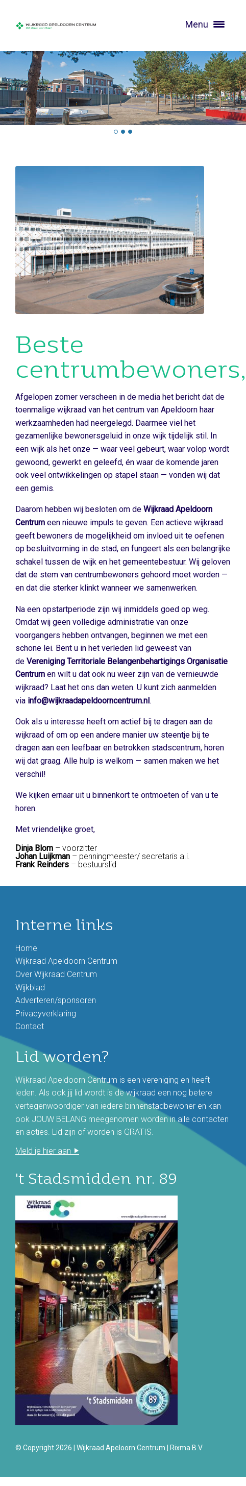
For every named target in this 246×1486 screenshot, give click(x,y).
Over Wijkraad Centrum (56, 974)
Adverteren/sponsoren (55, 1000)
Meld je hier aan (43, 1151)
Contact (29, 1026)
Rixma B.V (186, 1448)
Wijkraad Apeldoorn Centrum (66, 961)
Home (26, 948)
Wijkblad (30, 987)
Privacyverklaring (45, 1013)
